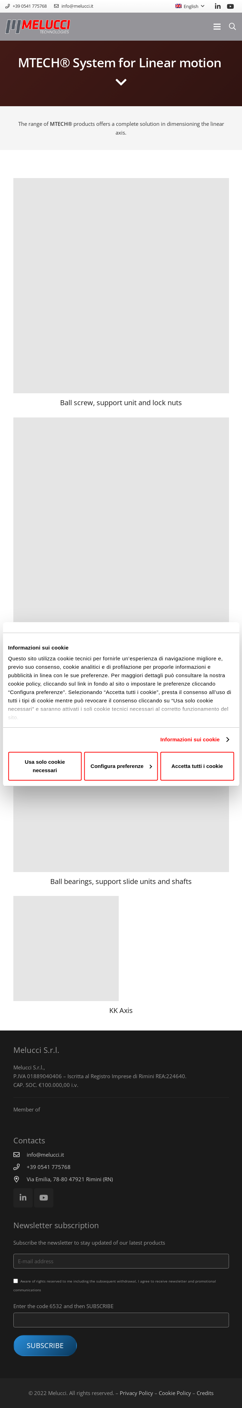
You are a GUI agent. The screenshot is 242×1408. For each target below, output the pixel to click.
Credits (205, 1392)
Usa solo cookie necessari (45, 766)
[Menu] (217, 26)
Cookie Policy (175, 1392)
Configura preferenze (121, 766)
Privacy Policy (136, 1392)
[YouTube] (230, 6)
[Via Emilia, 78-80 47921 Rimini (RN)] (20, 1179)
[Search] (232, 26)
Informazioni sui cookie (190, 739)
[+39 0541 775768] (20, 1167)
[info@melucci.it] (20, 1154)
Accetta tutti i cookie (197, 766)
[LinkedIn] (217, 6)
